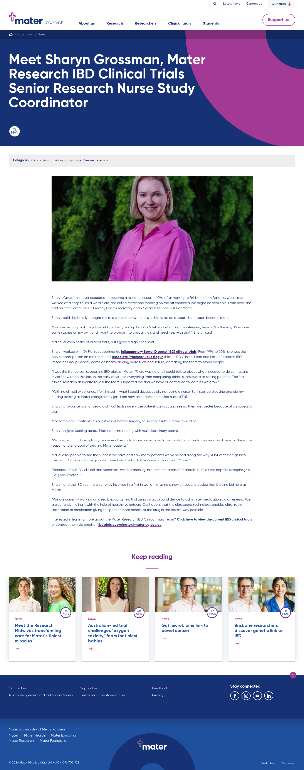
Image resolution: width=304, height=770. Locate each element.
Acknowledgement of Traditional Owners (41, 695)
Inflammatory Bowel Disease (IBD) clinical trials (159, 352)
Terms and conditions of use (102, 695)
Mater (13, 735)
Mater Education (64, 735)
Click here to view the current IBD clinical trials (214, 519)
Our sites (282, 4)
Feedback (160, 688)
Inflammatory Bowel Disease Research (81, 160)
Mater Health (34, 735)
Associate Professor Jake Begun (137, 357)
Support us (279, 20)
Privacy (157, 695)
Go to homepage (36, 18)
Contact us (254, 3)
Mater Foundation (54, 741)
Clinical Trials (40, 160)
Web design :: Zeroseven (278, 763)
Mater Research (21, 741)
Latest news (231, 3)
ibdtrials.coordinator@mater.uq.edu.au (129, 525)
